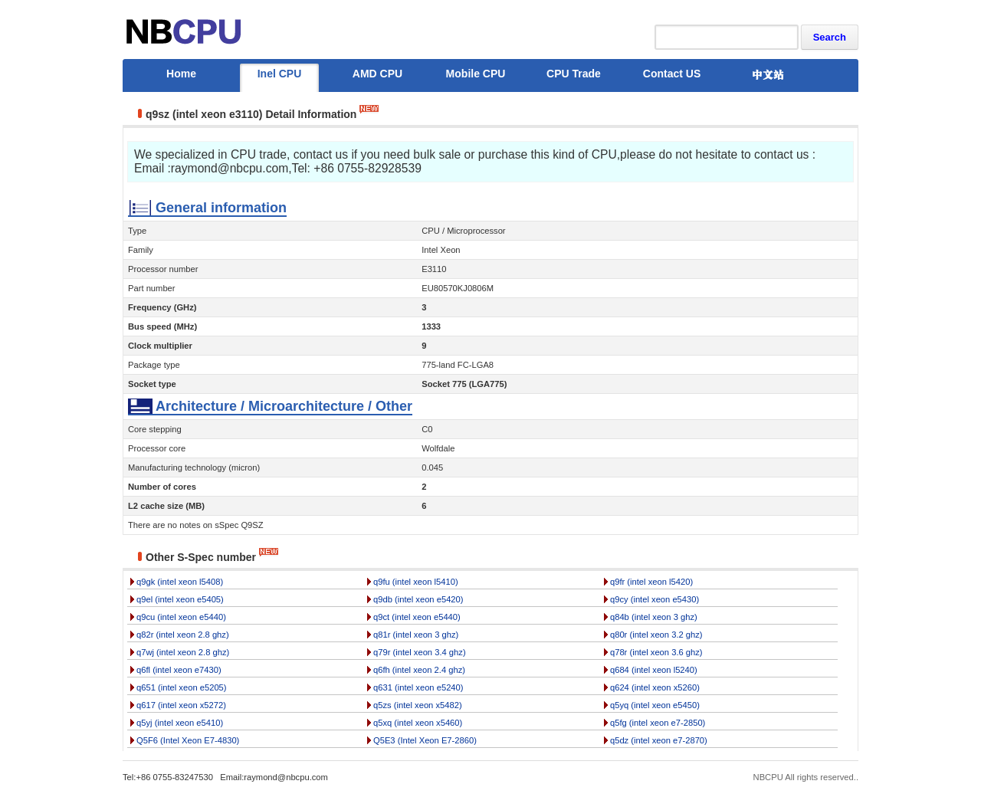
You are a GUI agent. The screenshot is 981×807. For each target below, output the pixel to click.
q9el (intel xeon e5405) (180, 599)
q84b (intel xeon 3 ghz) (653, 617)
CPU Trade (573, 73)
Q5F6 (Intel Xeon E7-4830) (187, 740)
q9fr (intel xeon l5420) (651, 581)
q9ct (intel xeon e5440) (417, 617)
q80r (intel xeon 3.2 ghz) (656, 634)
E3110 (434, 269)
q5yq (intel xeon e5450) (655, 705)
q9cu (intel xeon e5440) (181, 617)
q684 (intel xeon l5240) (653, 669)
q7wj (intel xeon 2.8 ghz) (182, 652)
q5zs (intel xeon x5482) (417, 705)
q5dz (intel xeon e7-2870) (658, 740)
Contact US (671, 73)
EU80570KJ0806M (458, 288)
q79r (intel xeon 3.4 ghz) (419, 652)
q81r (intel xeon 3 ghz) (415, 634)
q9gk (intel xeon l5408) (179, 581)
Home (181, 73)
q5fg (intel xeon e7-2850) (657, 722)
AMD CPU (377, 73)
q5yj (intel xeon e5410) (179, 722)
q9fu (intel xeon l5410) (415, 581)
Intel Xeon (441, 249)
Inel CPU (280, 73)
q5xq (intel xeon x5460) (417, 722)
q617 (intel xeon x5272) (181, 705)
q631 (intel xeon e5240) (418, 687)
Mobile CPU (476, 73)
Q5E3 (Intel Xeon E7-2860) (425, 740)
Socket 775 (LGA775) (464, 384)
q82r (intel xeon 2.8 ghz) (182, 634)
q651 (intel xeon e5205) (181, 687)
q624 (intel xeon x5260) (655, 687)
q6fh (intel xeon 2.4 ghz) (419, 669)
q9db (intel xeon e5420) (418, 599)
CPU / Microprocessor (463, 230)
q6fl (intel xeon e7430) (178, 669)
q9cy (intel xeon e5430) (654, 599)
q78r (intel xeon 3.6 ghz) (656, 652)
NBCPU (768, 777)
